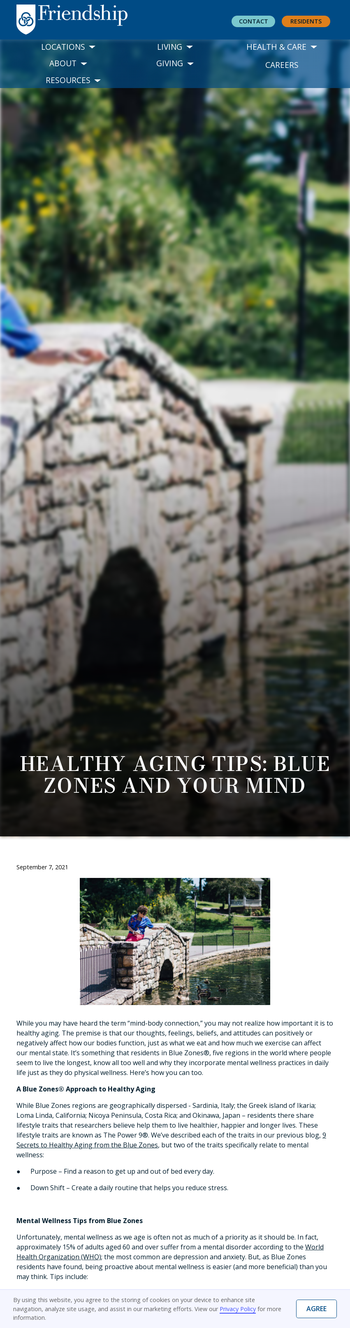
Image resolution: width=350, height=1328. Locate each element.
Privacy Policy (238, 1309)
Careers (282, 64)
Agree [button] (316, 1308)
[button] (68, 47)
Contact (253, 21)
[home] (88, 20)
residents (306, 21)
